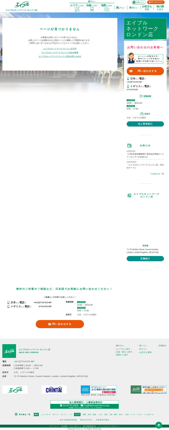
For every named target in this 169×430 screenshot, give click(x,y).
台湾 (89, 414)
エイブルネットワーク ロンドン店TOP (59, 49)
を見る (160, 8)
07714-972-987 (132, 89)
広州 (127, 414)
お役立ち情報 (145, 352)
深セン (121, 414)
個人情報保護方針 (89, 426)
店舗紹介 (145, 258)
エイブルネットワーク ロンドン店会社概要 (59, 52)
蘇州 (115, 414)
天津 (105, 414)
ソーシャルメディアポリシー (109, 426)
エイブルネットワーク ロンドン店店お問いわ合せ (59, 56)
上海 (110, 414)
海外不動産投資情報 (68, 420)
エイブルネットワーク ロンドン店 (34, 349)
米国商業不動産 (102, 420)
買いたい (143, 345)
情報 (147, 8)
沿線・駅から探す (124, 352)
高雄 (94, 414)
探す (77, 5)
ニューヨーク (46, 414)
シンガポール (148, 414)
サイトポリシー (75, 426)
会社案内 (64, 426)
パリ (70, 414)
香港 (84, 414)
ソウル (100, 414)
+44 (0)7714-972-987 (134, 82)
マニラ (139, 414)
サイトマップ (54, 426)
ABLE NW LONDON (28, 352)
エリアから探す (123, 349)
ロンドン (64, 414)
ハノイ (132, 414)
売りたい (143, 349)
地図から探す (122, 355)
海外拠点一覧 (24, 414)
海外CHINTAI (86, 420)
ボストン (55, 414)
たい (120, 7)
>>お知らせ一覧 (157, 174)
